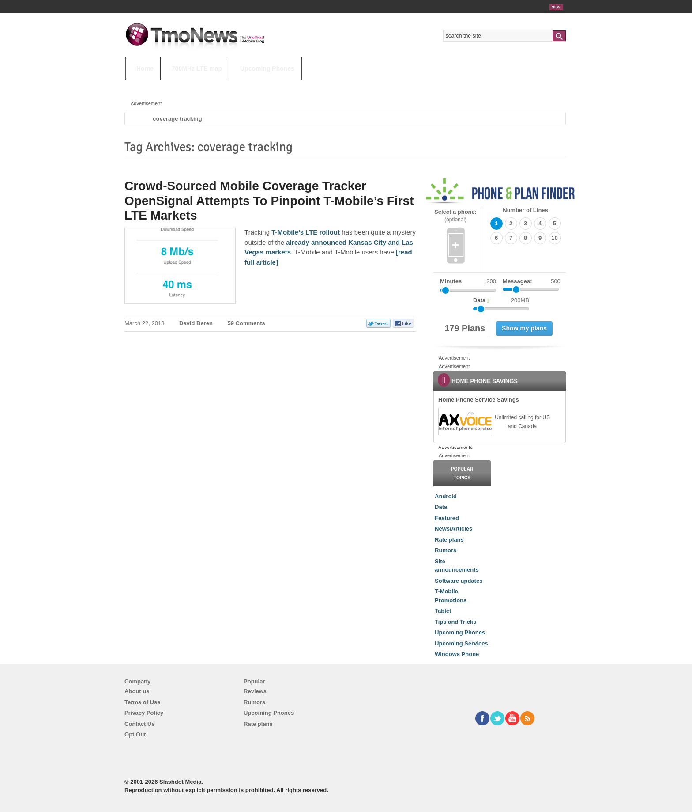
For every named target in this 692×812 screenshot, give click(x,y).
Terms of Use (142, 702)
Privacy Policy (143, 713)
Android (446, 496)
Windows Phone (457, 654)
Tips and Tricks (455, 621)
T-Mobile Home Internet (423, 85)
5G (187, 85)
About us (136, 691)
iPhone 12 (228, 85)
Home (145, 68)
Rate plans (449, 539)
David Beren (196, 323)
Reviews (255, 691)
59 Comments (246, 323)
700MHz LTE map (197, 68)
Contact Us (139, 724)
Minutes (451, 281)
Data (441, 507)
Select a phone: (455, 216)
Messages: (531, 281)
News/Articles (453, 528)
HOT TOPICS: (147, 85)
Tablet (443, 610)
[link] (464, 421)
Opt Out (135, 734)
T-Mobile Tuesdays (343, 85)
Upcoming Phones (267, 68)
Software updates (458, 580)
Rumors (445, 550)
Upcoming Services (461, 643)
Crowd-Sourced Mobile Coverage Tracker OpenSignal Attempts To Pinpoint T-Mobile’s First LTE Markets (269, 200)
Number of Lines (525, 210)
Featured (447, 518)
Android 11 (279, 85)
